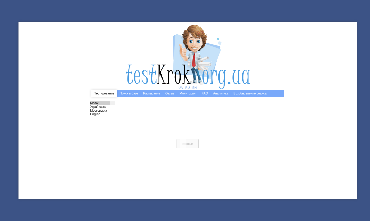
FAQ (205, 93)
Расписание (151, 93)
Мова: (102, 103)
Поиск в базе (129, 93)
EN (194, 88)
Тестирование (104, 93)
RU (187, 88)
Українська (102, 107)
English (102, 114)
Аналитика (220, 93)
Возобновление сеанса (250, 93)
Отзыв (169, 93)
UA (181, 88)
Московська (102, 110)
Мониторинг (188, 93)
